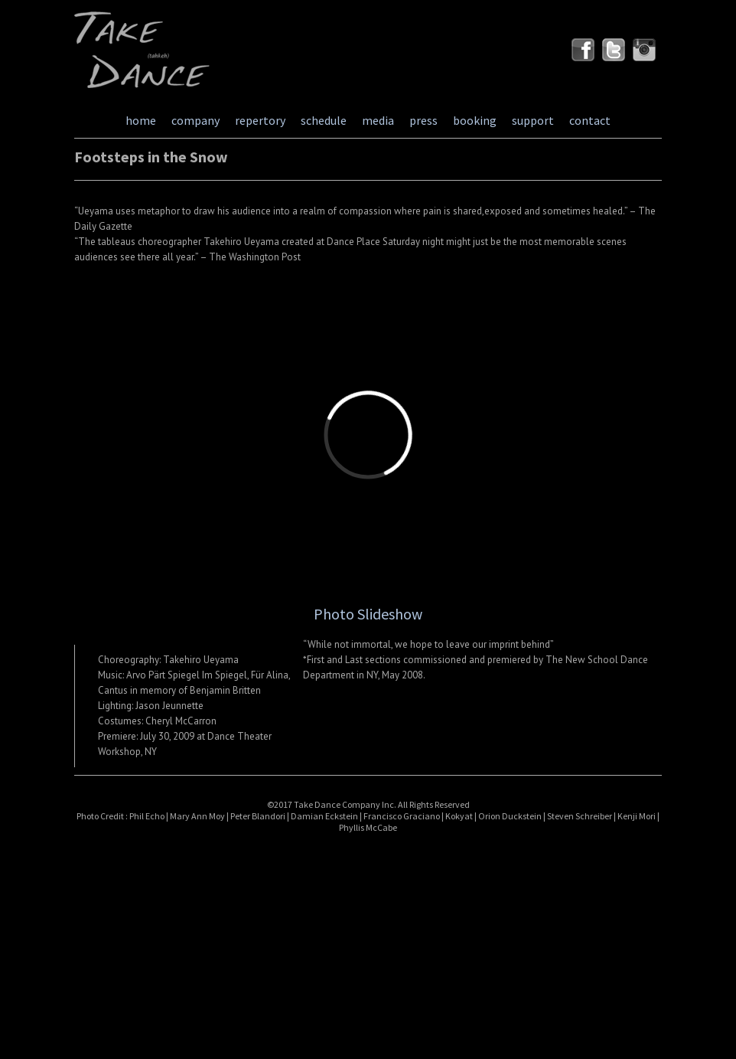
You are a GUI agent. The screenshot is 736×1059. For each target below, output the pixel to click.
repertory (260, 120)
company (195, 120)
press (423, 120)
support (533, 120)
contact (590, 120)
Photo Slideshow (368, 613)
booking (475, 120)
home (140, 120)
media (378, 120)
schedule (324, 120)
